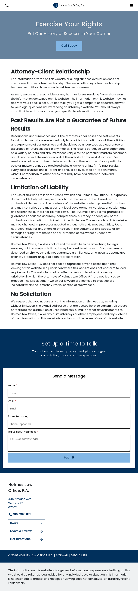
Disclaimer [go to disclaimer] (79, 555)
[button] (131, 5)
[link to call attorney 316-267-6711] (7, 5)
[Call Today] (69, 46)
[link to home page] (69, 5)
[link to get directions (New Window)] (26, 502)
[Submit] (69, 458)
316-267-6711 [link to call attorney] (19, 514)
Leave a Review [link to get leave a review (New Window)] (27, 531)
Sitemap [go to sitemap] (62, 555)
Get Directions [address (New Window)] (27, 539)
